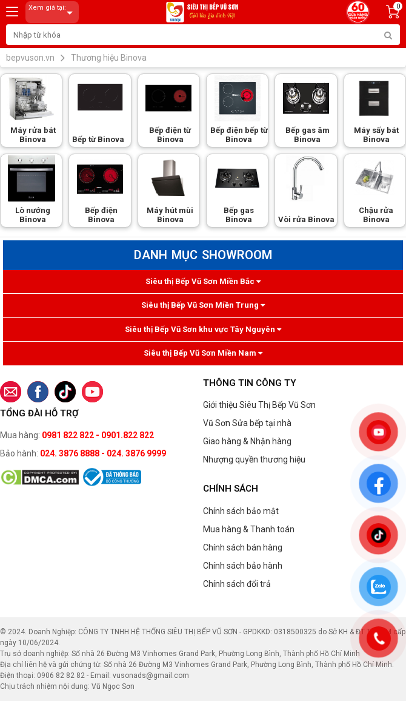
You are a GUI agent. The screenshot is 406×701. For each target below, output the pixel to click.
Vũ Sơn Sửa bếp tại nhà (247, 423)
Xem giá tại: (52, 12)
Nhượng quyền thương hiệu (254, 459)
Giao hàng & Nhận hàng (247, 441)
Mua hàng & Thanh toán (249, 529)
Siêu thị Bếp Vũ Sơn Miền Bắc (203, 281)
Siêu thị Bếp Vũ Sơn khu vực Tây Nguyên (203, 329)
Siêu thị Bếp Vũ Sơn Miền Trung (203, 305)
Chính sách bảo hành (242, 566)
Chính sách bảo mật (241, 511)
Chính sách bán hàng (242, 547)
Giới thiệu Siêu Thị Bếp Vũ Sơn (259, 405)
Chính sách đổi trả (237, 584)
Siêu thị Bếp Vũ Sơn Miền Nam (203, 352)
